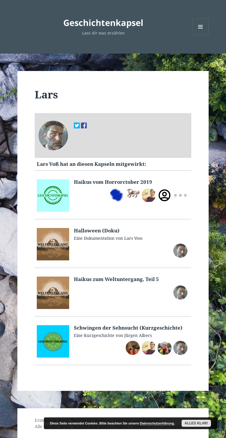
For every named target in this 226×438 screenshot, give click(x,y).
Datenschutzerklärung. (157, 423)
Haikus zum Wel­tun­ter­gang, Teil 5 (116, 279)
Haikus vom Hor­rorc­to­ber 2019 (113, 181)
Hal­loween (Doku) (96, 230)
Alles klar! (196, 423)
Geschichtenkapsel (103, 22)
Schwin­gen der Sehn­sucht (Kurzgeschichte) (128, 327)
